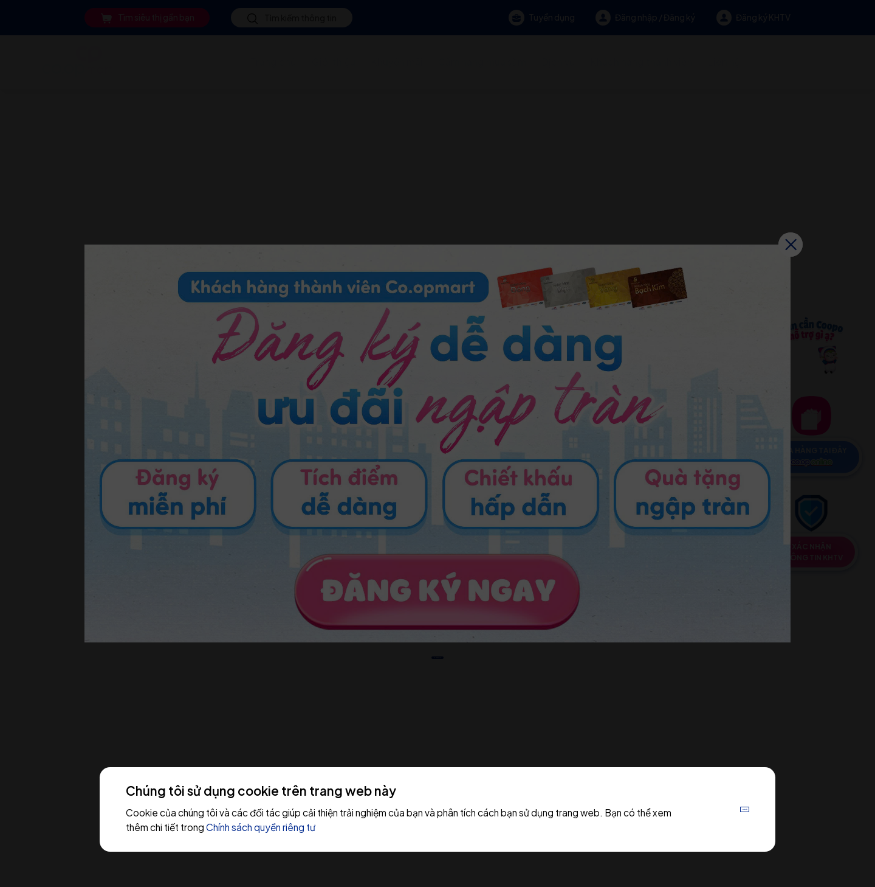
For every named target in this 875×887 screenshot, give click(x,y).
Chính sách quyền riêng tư (329, 827)
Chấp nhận (717, 809)
